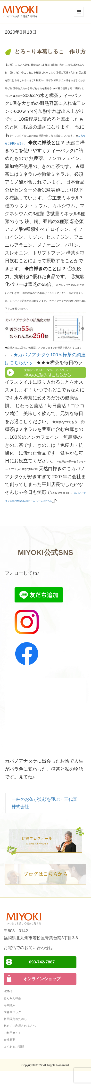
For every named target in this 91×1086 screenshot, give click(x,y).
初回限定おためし (15, 1019)
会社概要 (9, 1039)
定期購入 (9, 1005)
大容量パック (12, 1012)
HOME (8, 991)
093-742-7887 (42, 962)
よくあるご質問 (14, 1046)
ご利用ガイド (12, 1033)
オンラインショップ (41, 979)
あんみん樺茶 (12, 998)
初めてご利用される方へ (20, 1026)
